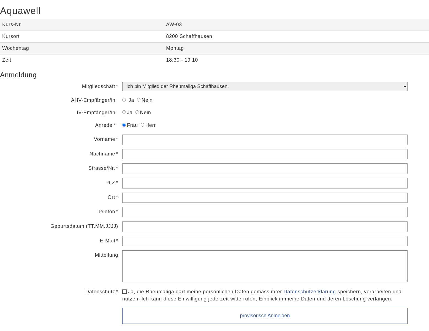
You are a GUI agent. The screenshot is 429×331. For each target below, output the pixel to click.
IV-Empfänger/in (96, 112)
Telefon (106, 211)
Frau (130, 125)
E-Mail (107, 241)
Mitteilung (106, 255)
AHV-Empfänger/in (93, 100)
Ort (111, 197)
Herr (148, 125)
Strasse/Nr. (101, 168)
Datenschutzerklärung (310, 291)
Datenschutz (100, 291)
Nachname (102, 154)
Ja (128, 100)
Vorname (104, 139)
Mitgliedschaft (98, 86)
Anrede (104, 125)
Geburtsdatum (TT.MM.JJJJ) (84, 226)
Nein (145, 100)
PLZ (110, 182)
